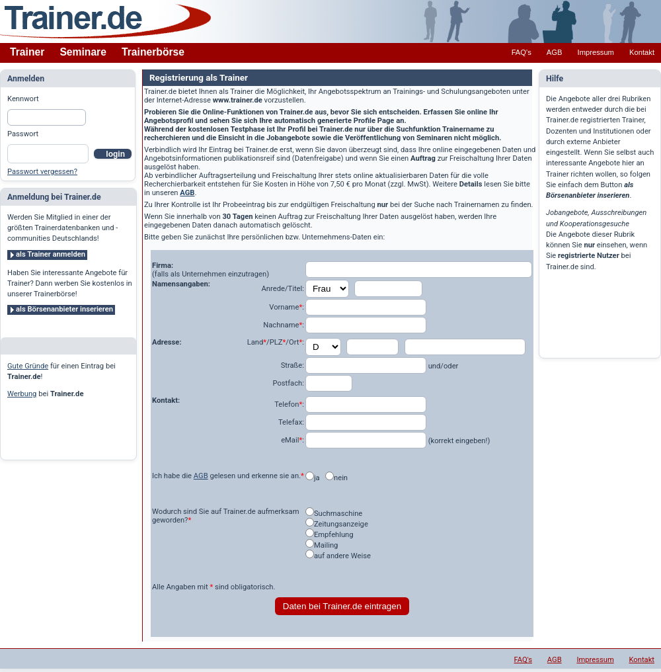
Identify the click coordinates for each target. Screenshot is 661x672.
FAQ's (521, 52)
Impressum (596, 52)
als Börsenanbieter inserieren (64, 309)
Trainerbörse (153, 52)
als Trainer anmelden (50, 254)
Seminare (82, 52)
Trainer (27, 52)
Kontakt (641, 52)
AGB (555, 52)
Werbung (21, 394)
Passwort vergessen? (42, 171)
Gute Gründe (27, 366)
